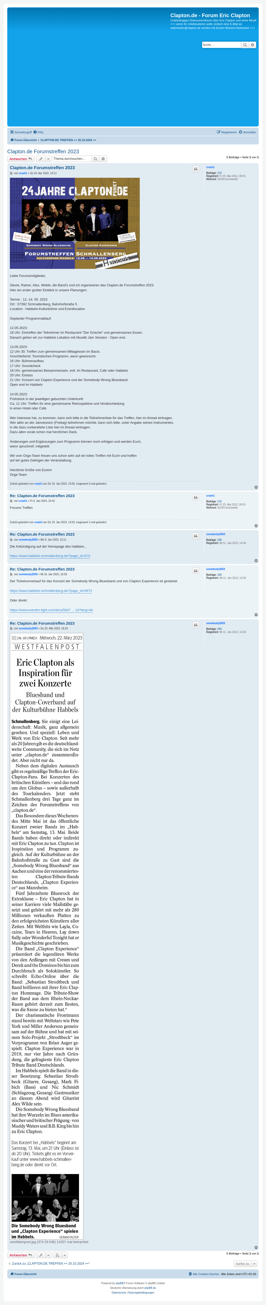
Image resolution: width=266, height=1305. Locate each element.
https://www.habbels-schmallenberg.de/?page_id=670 (50, 556)
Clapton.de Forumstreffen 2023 (43, 151)
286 (219, 540)
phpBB (119, 1283)
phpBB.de (150, 1288)
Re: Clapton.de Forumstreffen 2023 (42, 495)
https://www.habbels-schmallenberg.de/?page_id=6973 (51, 591)
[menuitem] (38, 132)
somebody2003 (215, 534)
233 (219, 173)
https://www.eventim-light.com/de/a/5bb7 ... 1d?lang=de (51, 610)
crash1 (210, 167)
